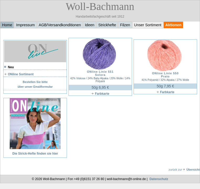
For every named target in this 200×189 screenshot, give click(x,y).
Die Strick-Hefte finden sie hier (35, 153)
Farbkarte (100, 94)
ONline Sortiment (19, 74)
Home (7, 25)
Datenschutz (158, 179)
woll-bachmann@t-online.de (126, 179)
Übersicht (191, 169)
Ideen (89, 25)
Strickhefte (107, 25)
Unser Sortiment (147, 25)
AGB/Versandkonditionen (60, 25)
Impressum (25, 25)
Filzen (125, 25)
